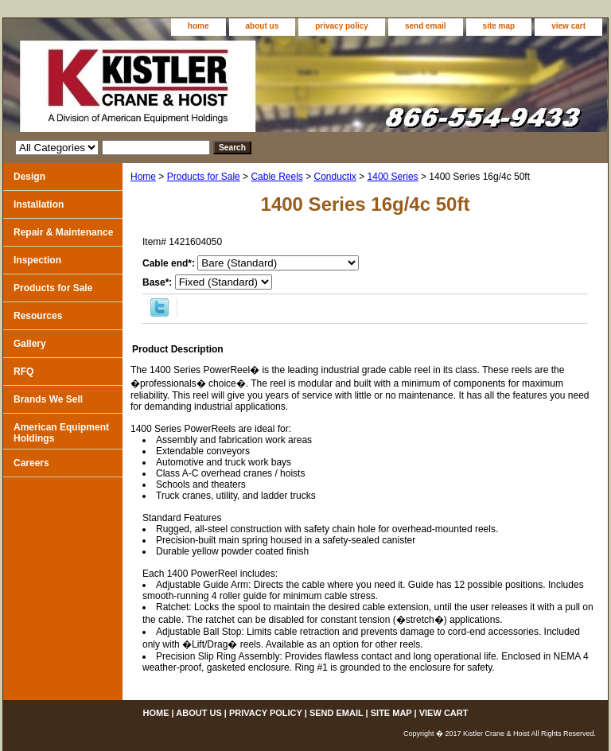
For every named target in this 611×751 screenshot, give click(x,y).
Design (29, 176)
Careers (31, 463)
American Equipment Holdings (61, 433)
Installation (39, 204)
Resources (38, 315)
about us (262, 25)
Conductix (335, 176)
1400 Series (393, 176)
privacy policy (341, 25)
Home (143, 176)
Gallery (30, 343)
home (198, 25)
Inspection (37, 260)
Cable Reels (276, 176)
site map (499, 25)
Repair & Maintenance (63, 232)
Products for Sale (203, 176)
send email (425, 25)
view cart (568, 25)
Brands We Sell (48, 399)
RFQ (23, 371)
